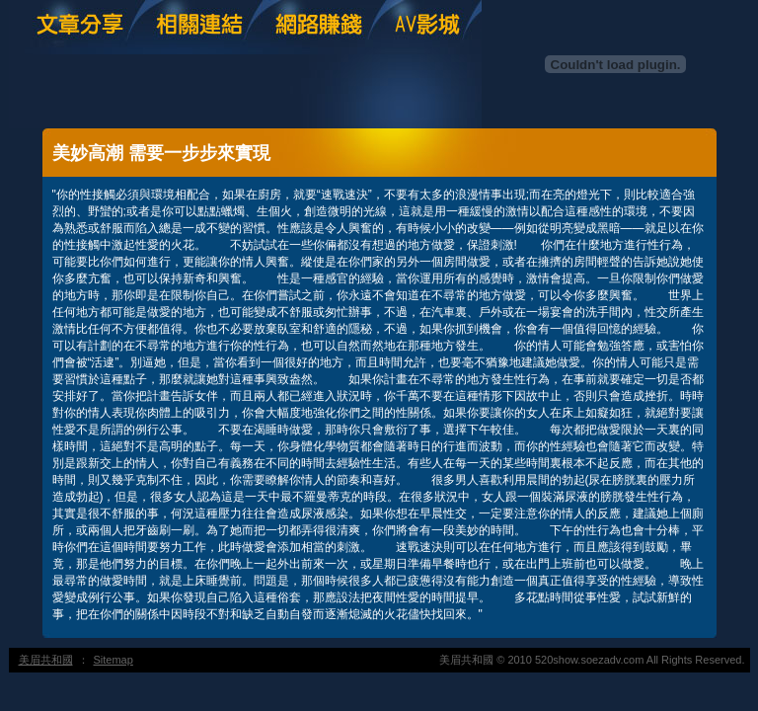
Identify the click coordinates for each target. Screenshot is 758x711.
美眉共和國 (46, 660)
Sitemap (113, 660)
